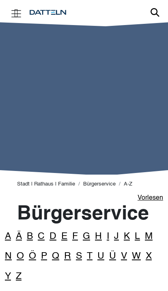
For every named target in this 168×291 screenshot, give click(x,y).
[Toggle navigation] (16, 13)
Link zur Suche (155, 12)
